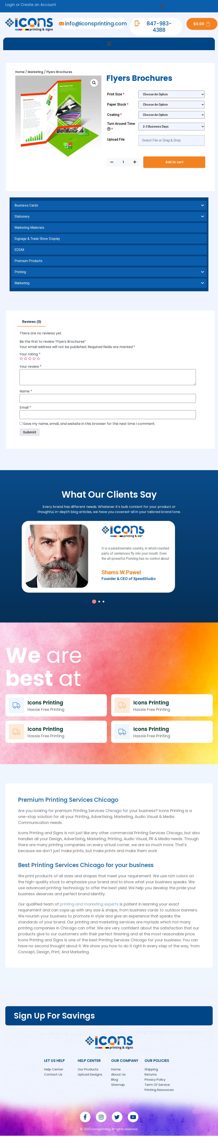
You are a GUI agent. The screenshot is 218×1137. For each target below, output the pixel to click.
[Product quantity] (123, 162)
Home (19, 72)
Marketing (35, 72)
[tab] (32, 322)
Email (25, 407)
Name (26, 391)
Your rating (30, 354)
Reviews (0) (31, 322)
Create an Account (38, 4)
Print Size (116, 94)
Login (10, 4)
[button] (161, 6)
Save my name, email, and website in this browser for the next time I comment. (89, 424)
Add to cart (174, 162)
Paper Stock (118, 104)
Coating (115, 115)
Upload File (116, 139)
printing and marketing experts (89, 905)
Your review (31, 366)
